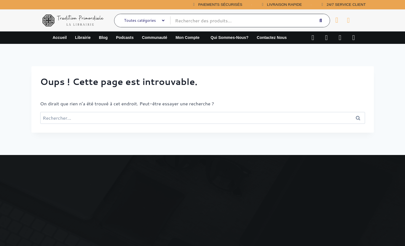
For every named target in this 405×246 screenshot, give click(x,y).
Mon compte (188, 37)
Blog (103, 37)
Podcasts (125, 37)
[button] (188, 37)
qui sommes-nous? (230, 37)
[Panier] (337, 20)
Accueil (60, 37)
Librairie (83, 37)
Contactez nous (272, 37)
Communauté (154, 37)
